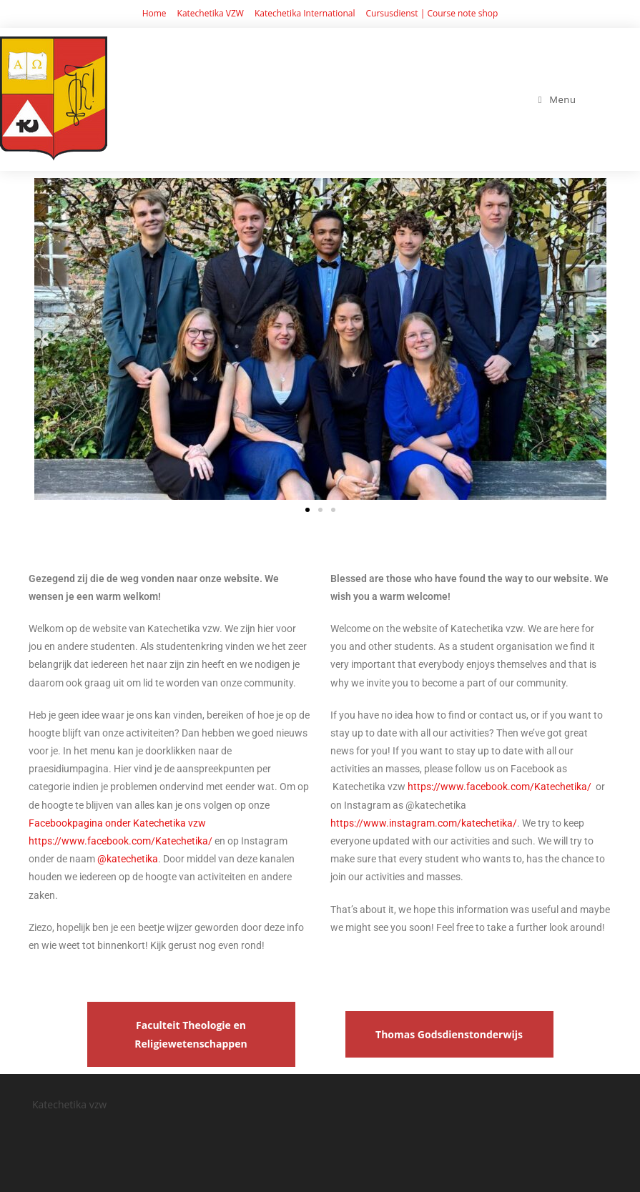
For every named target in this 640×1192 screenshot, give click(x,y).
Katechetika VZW (210, 13)
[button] (45, 339)
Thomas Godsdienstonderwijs (449, 1034)
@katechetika (127, 859)
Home (154, 13)
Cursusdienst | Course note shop (431, 13)
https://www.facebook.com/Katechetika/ (120, 841)
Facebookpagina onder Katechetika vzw (117, 823)
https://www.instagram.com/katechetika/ (423, 823)
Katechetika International (305, 13)
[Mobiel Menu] (557, 99)
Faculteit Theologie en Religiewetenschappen (190, 1034)
